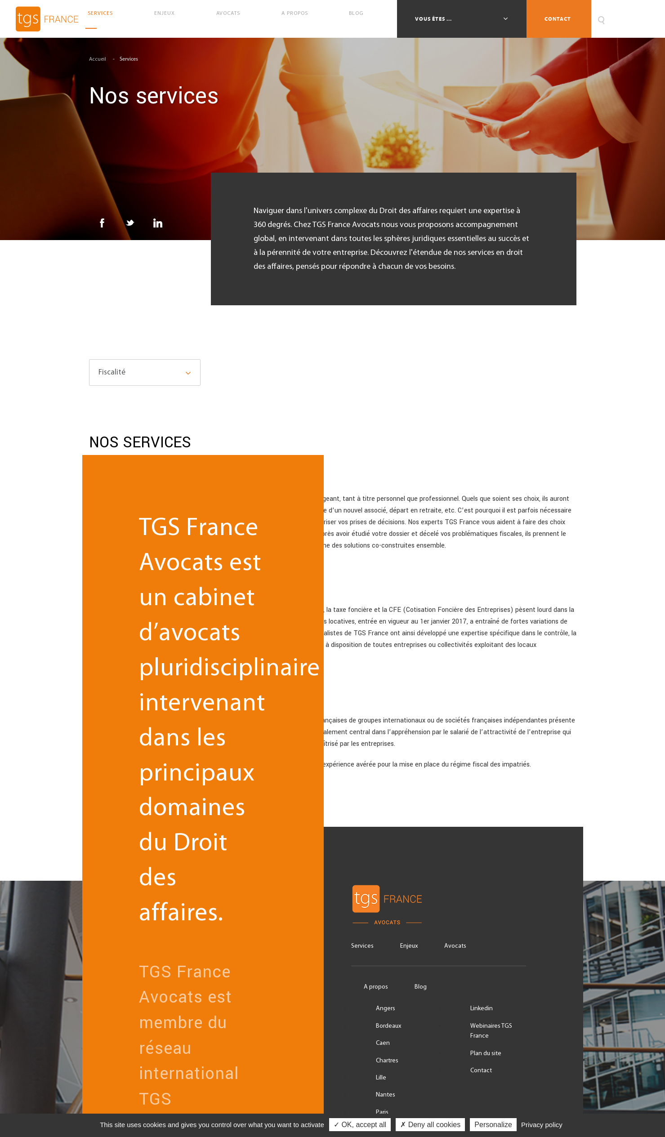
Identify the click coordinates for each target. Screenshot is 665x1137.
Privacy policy (541, 1124)
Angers (385, 1008)
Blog (360, 19)
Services (103, 19)
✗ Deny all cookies (430, 1124)
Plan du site (485, 1053)
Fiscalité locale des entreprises (332, 627)
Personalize (493, 1124)
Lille (381, 1078)
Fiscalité (111, 372)
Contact (557, 19)
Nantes (385, 1095)
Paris (382, 1112)
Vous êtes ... (434, 19)
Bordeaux (388, 1026)
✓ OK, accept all (360, 1124)
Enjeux (168, 19)
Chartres (387, 1060)
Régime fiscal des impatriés (332, 737)
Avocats (231, 19)
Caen (383, 1043)
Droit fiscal (332, 516)
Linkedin (481, 1008)
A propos (298, 19)
